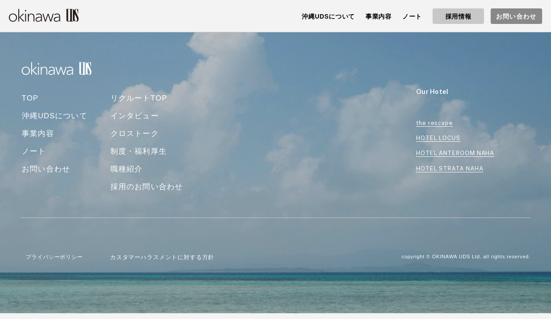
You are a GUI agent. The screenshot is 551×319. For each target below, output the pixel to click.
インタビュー (134, 116)
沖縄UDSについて (54, 116)
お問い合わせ (516, 16)
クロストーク (134, 133)
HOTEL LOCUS (438, 138)
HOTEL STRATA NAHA (449, 168)
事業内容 (38, 133)
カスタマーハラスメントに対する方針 (162, 257)
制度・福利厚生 (138, 151)
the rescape (434, 123)
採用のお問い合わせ (146, 187)
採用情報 (458, 16)
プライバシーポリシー (54, 257)
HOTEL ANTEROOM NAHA (455, 153)
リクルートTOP (138, 98)
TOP (30, 98)
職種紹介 (126, 169)
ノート (34, 151)
